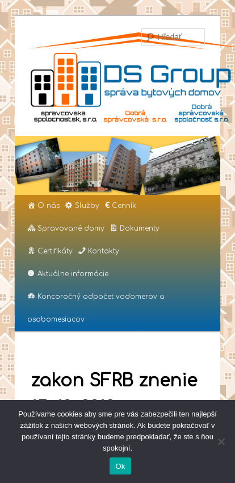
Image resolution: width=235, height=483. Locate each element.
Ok (120, 466)
